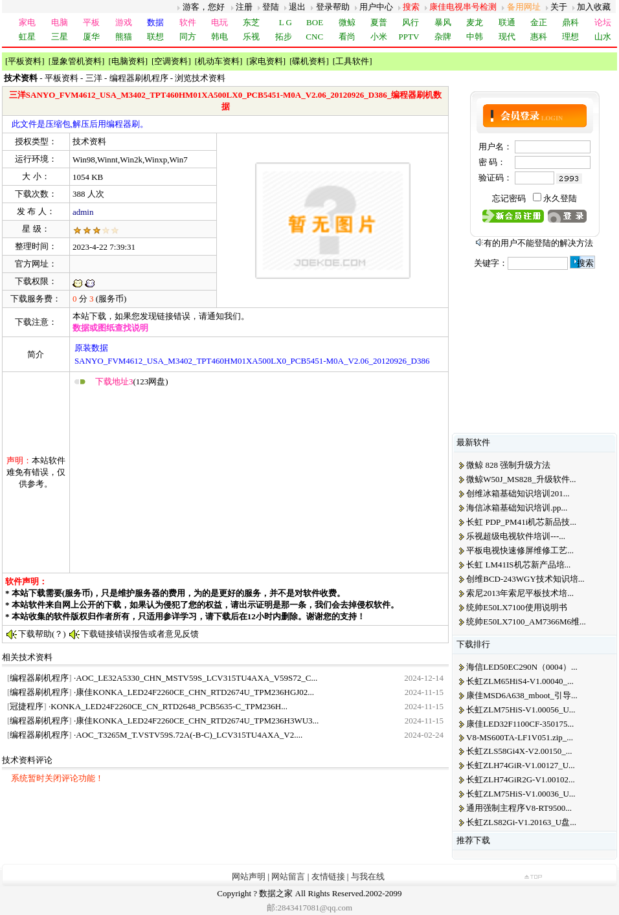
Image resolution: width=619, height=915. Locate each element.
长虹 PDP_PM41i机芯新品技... (521, 522)
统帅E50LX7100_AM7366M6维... (526, 621)
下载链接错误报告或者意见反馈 (140, 634)
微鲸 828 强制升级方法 (508, 465)
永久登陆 (560, 198)
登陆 (270, 7)
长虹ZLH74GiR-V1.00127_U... (520, 765)
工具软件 (352, 61)
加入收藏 (594, 7)
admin (83, 212)
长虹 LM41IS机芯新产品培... (518, 564)
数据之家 (276, 893)
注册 (244, 7)
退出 (297, 7)
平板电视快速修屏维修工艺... (520, 550)
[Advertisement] (219, 479)
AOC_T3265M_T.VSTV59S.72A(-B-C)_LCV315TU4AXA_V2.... (189, 735)
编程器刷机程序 (138, 78)
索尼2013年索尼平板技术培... (520, 593)
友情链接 (328, 876)
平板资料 (24, 61)
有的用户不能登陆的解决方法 (538, 243)
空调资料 (171, 61)
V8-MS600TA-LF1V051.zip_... (519, 737)
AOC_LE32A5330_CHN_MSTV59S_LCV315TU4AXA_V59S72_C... (196, 678)
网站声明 (248, 876)
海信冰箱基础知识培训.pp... (516, 508)
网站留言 (288, 876)
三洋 (93, 78)
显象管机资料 (76, 61)
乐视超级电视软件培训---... (515, 536)
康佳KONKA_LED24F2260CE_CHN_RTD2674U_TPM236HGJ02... (195, 692)
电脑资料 (128, 61)
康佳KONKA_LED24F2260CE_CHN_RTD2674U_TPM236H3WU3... (197, 720)
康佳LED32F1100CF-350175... (520, 724)
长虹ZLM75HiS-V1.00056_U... (520, 709)
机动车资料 (218, 61)
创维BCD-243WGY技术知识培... (525, 579)
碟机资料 (309, 61)
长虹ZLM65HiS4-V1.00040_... (519, 681)
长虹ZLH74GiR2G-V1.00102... (520, 779)
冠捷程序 (26, 706)
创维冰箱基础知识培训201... (517, 493)
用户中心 (376, 7)
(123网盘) (131, 381)
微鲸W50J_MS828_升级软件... (521, 479)
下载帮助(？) (42, 634)
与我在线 (368, 876)
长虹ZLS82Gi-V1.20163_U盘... (521, 822)
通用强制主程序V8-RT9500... (519, 808)
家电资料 (266, 61)
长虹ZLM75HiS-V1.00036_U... (520, 794)
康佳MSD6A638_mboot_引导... (522, 695)
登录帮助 (333, 7)
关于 (558, 7)
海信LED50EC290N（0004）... (522, 667)
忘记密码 (509, 198)
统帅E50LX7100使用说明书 (516, 607)
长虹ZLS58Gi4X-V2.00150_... (519, 751)
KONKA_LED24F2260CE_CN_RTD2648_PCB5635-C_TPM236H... (169, 706)
